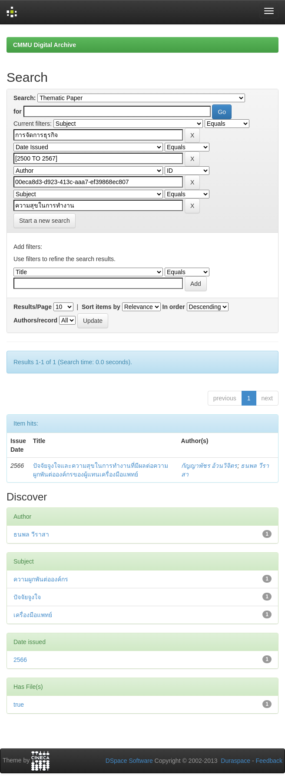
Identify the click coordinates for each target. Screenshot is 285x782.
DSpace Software (129, 760)
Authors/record (35, 320)
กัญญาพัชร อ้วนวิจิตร (209, 465)
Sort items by (101, 306)
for (17, 111)
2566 (20, 659)
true (18, 704)
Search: (24, 97)
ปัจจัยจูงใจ (27, 597)
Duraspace (235, 760)
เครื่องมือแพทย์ (32, 614)
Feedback (269, 760)
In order (173, 306)
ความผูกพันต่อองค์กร (40, 579)
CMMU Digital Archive (44, 44)
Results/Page (32, 306)
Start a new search (44, 220)
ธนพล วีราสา (31, 534)
